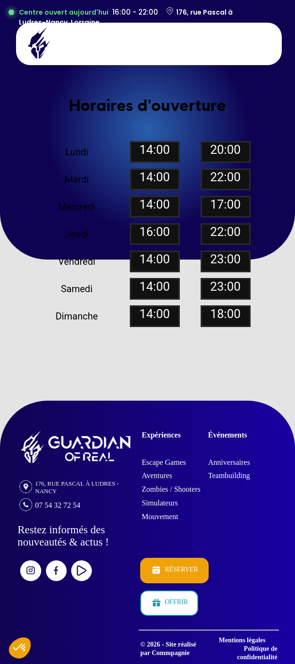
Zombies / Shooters (171, 489)
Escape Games (164, 462)
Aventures (157, 475)
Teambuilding (229, 475)
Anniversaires (229, 462)
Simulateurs (159, 503)
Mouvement (160, 517)
